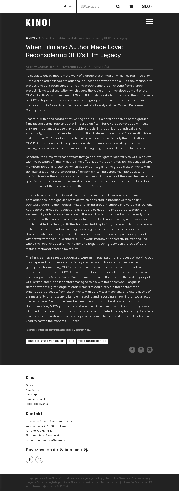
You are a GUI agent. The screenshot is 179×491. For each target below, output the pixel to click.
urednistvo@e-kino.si (45, 435)
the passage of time (92, 341)
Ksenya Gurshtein (40, 66)
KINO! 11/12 (101, 66)
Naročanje (32, 390)
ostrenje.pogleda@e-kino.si (48, 440)
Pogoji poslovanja (37, 403)
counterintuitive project (46, 341)
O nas (29, 385)
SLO (146, 6)
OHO (71, 341)
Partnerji (31, 394)
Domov (31, 38)
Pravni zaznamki (36, 399)
